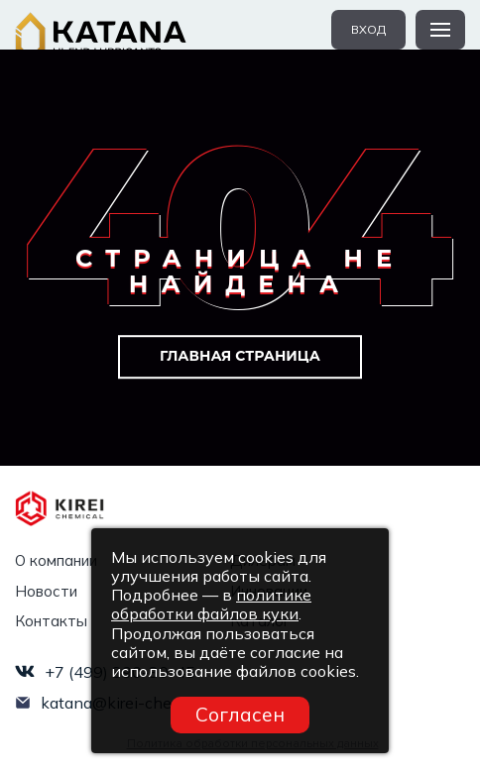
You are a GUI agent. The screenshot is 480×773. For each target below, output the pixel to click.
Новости (46, 591)
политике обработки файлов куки (211, 604)
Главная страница (240, 356)
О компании (56, 560)
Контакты (51, 620)
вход (368, 29)
